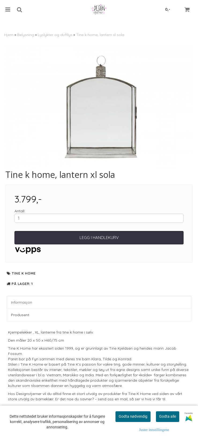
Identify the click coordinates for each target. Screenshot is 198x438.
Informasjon (21, 302)
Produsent (20, 314)
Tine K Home (24, 273)
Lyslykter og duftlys (55, 34)
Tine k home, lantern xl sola (100, 34)
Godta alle (167, 416)
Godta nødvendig (133, 416)
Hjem (8, 34)
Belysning (25, 34)
